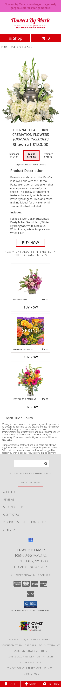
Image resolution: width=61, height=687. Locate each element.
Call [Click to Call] (10, 684)
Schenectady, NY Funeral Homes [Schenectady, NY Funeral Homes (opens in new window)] (29, 639)
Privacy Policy (16, 668)
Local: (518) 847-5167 (30, 567)
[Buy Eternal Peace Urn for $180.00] (30, 243)
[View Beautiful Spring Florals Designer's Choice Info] (30, 330)
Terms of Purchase (40, 668)
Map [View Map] (30, 684)
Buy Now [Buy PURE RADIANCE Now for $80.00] (30, 307)
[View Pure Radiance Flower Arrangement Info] (30, 281)
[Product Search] (31, 463)
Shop (15, 38)
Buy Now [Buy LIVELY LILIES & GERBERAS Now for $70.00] (30, 407)
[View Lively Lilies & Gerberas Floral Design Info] (30, 380)
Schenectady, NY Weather (23, 656)
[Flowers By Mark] (30, 29)
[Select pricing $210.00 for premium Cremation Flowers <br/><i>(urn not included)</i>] (48, 155)
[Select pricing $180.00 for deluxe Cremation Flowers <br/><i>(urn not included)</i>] (31, 155)
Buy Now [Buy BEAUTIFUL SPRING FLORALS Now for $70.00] (30, 357)
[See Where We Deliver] (30, 482)
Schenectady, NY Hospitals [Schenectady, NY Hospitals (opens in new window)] (18, 645)
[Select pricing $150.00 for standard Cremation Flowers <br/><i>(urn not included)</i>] (14, 155)
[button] (30, 604)
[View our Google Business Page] (30, 541)
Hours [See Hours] (51, 684)
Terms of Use (30, 673)
